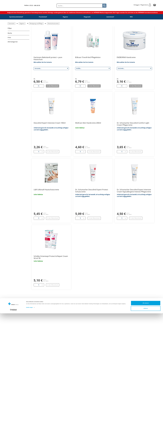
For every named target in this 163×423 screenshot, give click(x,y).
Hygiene (65, 17)
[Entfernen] (35, 151)
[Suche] (104, 6)
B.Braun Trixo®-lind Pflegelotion (88, 57)
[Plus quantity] (42, 85)
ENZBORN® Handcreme (126, 57)
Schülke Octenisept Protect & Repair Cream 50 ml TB (51, 257)
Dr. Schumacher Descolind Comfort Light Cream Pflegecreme (133, 124)
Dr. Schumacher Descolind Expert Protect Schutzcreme (91, 191)
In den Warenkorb (52, 151)
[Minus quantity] (35, 85)
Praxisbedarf (43, 17)
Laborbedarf (110, 17)
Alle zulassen (146, 412)
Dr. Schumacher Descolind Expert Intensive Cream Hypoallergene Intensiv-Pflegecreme (134, 191)
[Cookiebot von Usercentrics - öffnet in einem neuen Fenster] (13, 420)
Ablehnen (145, 418)
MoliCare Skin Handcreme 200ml (88, 123)
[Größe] (93, 68)
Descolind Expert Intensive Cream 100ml (49, 123)
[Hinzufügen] (42, 151)
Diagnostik (87, 17)
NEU (131, 17)
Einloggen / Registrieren (142, 5)
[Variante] (51, 68)
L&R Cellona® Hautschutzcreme (46, 190)
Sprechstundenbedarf (16, 17)
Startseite (11, 23)
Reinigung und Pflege (36, 23)
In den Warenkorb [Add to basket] (52, 86)
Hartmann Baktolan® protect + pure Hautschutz (48, 58)
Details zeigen (29, 417)
